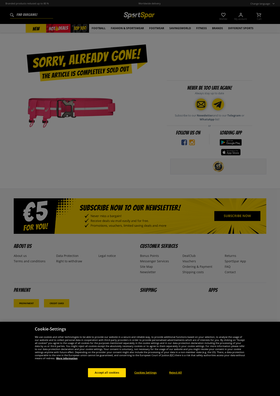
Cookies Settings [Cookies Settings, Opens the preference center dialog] (145, 372)
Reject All (175, 372)
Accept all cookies (107, 372)
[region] (140, 359)
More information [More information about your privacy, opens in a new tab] (67, 358)
